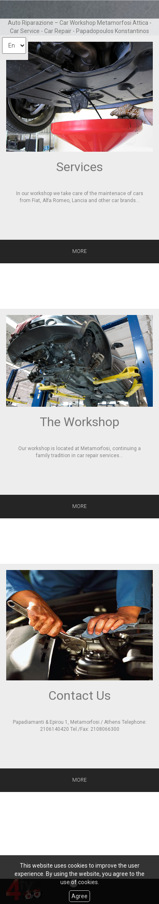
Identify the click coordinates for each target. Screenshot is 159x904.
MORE (79, 251)
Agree (79, 896)
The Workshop (79, 422)
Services (79, 167)
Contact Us (79, 695)
